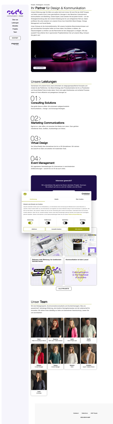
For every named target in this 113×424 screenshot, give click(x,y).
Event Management (42, 163)
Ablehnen (34, 229)
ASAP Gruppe (94, 413)
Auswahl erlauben (56, 229)
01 (34, 99)
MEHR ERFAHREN (40, 67)
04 (34, 159)
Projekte (15, 29)
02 (34, 119)
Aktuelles (15, 26)
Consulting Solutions (43, 103)
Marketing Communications (47, 123)
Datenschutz (85, 413)
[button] (15, 38)
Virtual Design (39, 143)
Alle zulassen (78, 229)
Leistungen (15, 23)
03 (34, 139)
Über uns (15, 20)
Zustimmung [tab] (33, 199)
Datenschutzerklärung (74, 214)
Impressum (76, 413)
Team (15, 32)
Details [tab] (56, 199)
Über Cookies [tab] (80, 199)
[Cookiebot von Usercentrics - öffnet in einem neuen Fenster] (83, 194)
